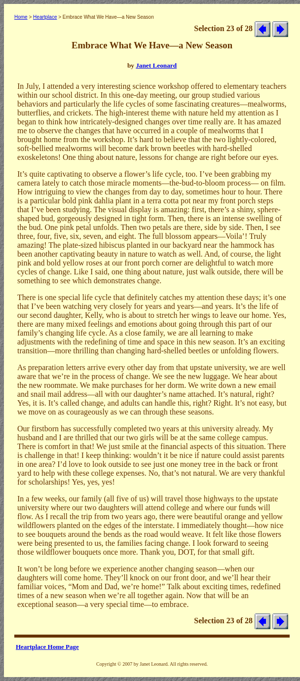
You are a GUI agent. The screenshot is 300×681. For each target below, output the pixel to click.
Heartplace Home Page (47, 646)
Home (21, 17)
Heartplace (45, 17)
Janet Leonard (156, 65)
